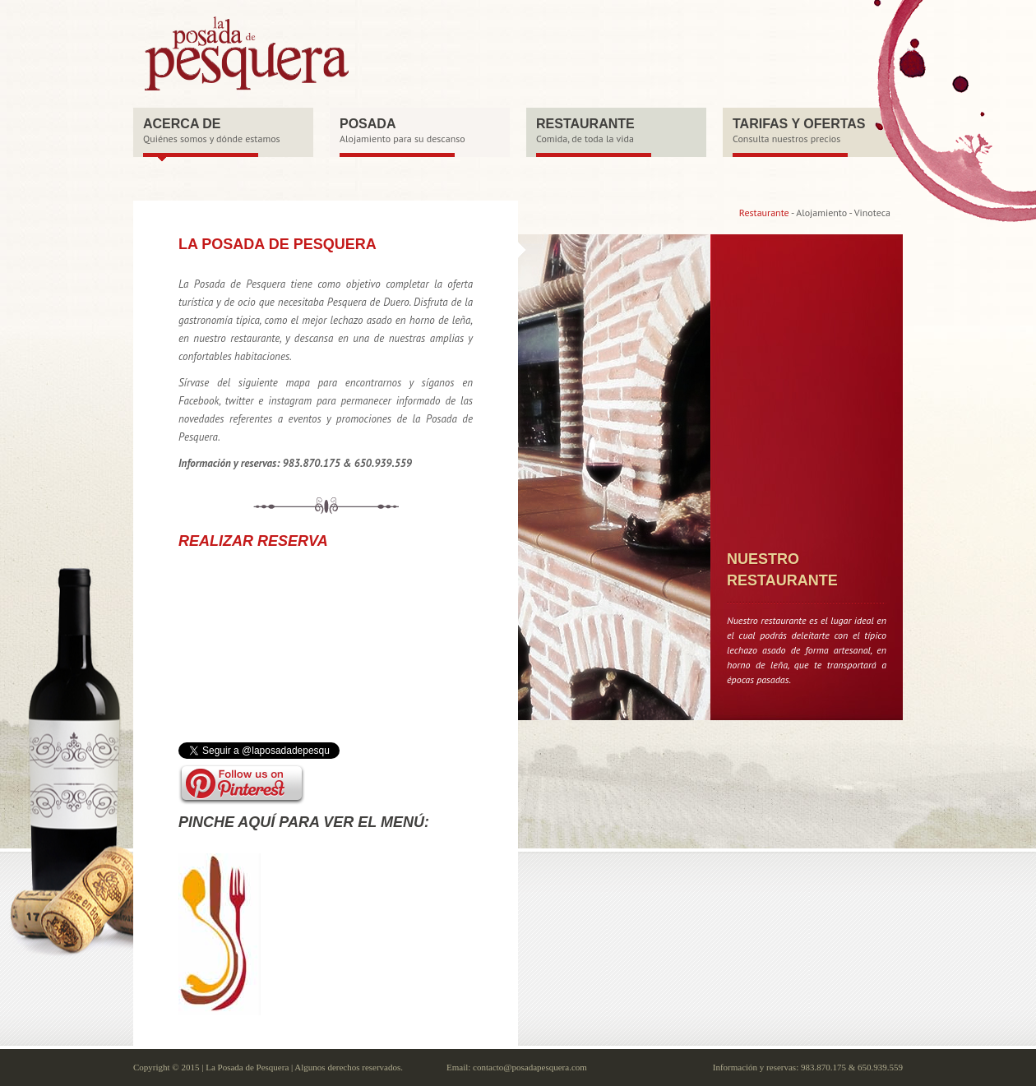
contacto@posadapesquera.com (530, 1067)
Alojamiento (821, 212)
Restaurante (764, 212)
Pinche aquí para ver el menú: (303, 822)
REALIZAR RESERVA (253, 541)
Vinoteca (872, 212)
